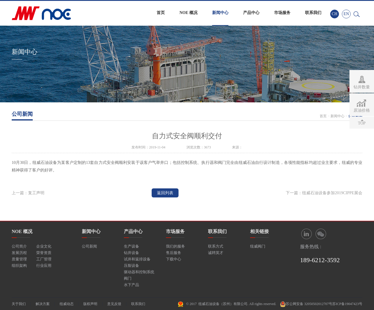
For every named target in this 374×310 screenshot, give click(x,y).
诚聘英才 (215, 253)
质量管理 (19, 259)
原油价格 (362, 110)
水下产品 (131, 285)
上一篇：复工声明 (28, 193)
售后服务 (173, 253)
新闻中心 (220, 12)
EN (346, 14)
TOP (362, 123)
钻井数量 (362, 87)
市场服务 (282, 12)
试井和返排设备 (137, 259)
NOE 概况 (188, 12)
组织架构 (19, 265)
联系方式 (215, 246)
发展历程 (19, 253)
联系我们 (313, 12)
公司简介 (19, 246)
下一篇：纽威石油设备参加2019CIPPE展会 (324, 193)
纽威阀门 (257, 246)
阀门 (127, 278)
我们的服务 (175, 246)
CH (334, 14)
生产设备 (131, 246)
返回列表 (165, 193)
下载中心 (173, 259)
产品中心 (251, 12)
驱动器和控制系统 (139, 272)
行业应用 (43, 265)
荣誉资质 (43, 253)
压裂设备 (131, 265)
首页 (161, 12)
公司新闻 (89, 246)
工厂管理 (43, 259)
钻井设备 (131, 253)
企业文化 (43, 246)
